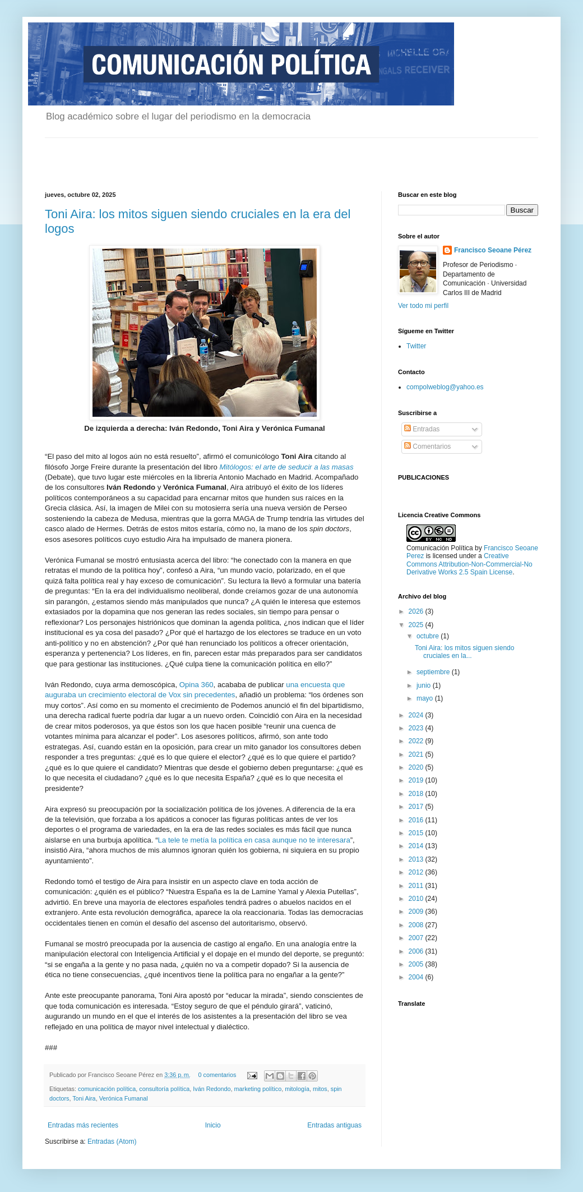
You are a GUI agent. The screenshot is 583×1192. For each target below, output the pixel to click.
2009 (417, 911)
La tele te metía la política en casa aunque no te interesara (254, 840)
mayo (426, 698)
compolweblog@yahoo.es (445, 387)
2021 (417, 754)
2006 (417, 951)
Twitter (416, 346)
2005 (417, 964)
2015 (417, 833)
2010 (417, 899)
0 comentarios (217, 1074)
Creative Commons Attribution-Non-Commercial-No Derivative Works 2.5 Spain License (469, 564)
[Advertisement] (176, 155)
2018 (417, 794)
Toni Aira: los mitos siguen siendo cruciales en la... (464, 652)
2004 (417, 977)
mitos (320, 1088)
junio (425, 685)
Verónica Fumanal (123, 1098)
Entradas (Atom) (111, 1141)
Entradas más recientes (83, 1125)
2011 (417, 886)
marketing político (258, 1088)
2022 (417, 741)
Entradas (421, 429)
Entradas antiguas (334, 1125)
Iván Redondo (211, 1088)
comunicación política (107, 1088)
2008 (417, 925)
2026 (417, 611)
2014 (417, 846)
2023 (417, 728)
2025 (417, 625)
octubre (429, 636)
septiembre (434, 672)
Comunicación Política (440, 548)
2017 (417, 807)
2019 (417, 780)
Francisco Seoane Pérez (492, 250)
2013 (417, 859)
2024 (417, 715)
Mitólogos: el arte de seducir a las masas (287, 467)
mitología (297, 1088)
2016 (417, 820)
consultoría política (164, 1088)
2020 (417, 767)
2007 (417, 938)
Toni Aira (83, 1098)
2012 (417, 872)
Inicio (213, 1125)
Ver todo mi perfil (423, 306)
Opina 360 (196, 684)
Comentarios (427, 446)
